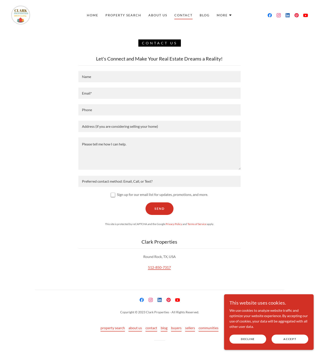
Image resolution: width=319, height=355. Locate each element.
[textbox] (159, 76)
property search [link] (123, 15)
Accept (289, 339)
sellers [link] (190, 328)
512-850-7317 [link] (159, 267)
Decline (248, 339)
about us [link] (157, 15)
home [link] (92, 15)
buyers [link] (176, 328)
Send (159, 208)
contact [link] (183, 15)
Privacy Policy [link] (174, 224)
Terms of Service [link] (196, 224)
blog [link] (205, 15)
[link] (20, 15)
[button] (224, 15)
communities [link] (208, 328)
